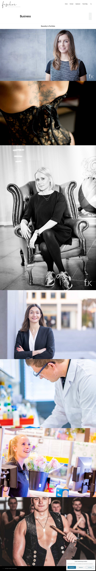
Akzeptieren (71, 567)
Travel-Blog (84, 4)
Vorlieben (90, 567)
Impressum (77, 4)
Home (66, 4)
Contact (71, 4)
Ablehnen (81, 567)
